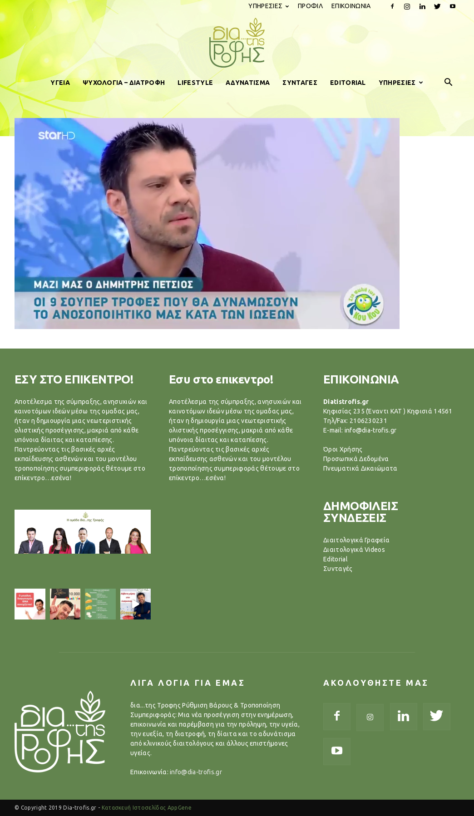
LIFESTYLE (195, 82)
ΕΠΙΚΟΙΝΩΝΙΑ (351, 6)
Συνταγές (338, 568)
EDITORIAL (348, 82)
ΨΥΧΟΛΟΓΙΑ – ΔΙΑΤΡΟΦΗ (124, 82)
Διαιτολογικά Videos (354, 549)
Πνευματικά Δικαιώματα (360, 468)
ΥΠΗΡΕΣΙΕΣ (268, 6)
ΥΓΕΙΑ (60, 82)
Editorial (335, 559)
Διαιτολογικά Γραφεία (356, 540)
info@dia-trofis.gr (196, 772)
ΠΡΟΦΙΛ (310, 6)
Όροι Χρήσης (343, 449)
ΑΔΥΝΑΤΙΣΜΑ (248, 82)
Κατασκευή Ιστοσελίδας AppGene (147, 808)
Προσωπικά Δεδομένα (356, 458)
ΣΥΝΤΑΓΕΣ (299, 82)
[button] (448, 82)
